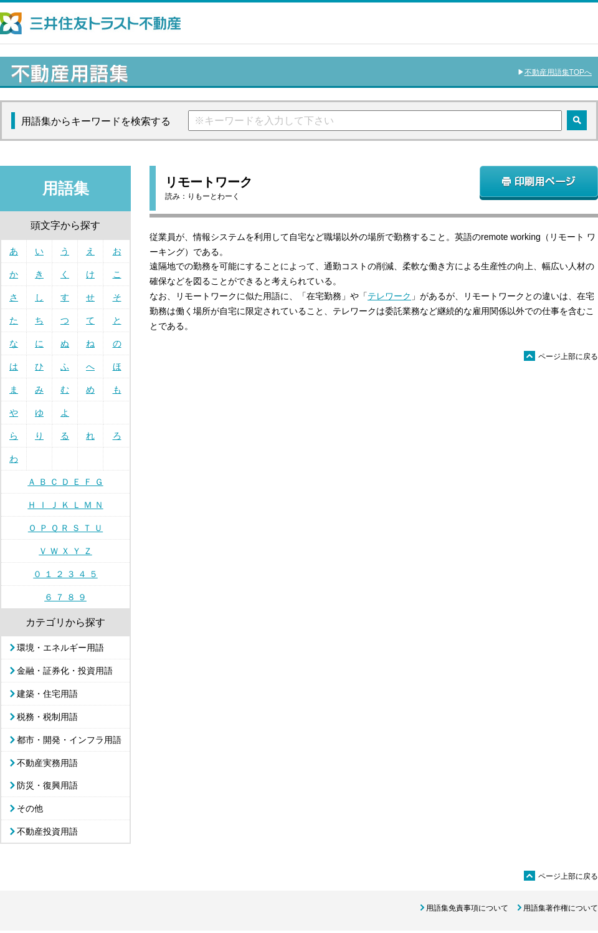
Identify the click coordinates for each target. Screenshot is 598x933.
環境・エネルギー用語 (60, 648)
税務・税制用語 (47, 717)
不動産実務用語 (47, 763)
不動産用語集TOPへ (558, 72)
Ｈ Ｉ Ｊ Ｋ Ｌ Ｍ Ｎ (65, 505)
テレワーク (389, 296)
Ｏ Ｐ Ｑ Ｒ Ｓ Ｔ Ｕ (65, 528)
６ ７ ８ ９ (65, 597)
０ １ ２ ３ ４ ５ (65, 574)
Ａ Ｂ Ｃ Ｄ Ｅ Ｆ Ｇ (65, 482)
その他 (30, 808)
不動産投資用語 (47, 831)
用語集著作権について (560, 908)
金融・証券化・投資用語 (65, 671)
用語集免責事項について (467, 908)
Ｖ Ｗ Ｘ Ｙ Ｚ (65, 551)
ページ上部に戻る (561, 356)
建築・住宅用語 (47, 694)
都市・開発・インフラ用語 (69, 740)
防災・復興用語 (47, 785)
